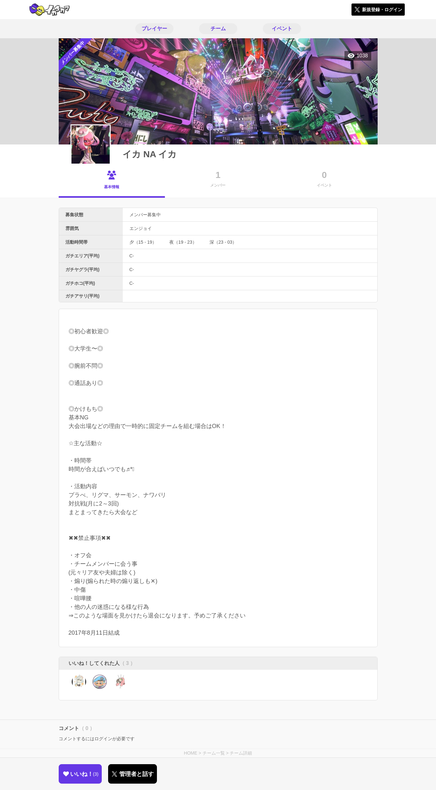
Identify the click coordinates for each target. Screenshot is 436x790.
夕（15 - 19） (143, 242)
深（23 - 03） (223, 242)
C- (131, 255)
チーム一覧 (214, 753)
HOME (190, 753)
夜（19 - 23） (183, 242)
